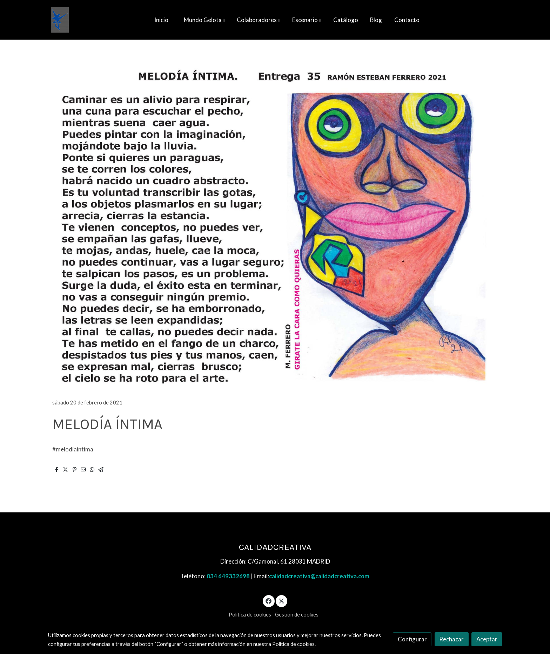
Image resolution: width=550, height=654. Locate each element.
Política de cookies (250, 615)
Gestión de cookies (296, 615)
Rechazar (451, 639)
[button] (162, 20)
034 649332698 (228, 576)
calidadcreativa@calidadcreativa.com (319, 576)
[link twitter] (282, 601)
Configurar (412, 639)
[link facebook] (269, 601)
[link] (60, 20)
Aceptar (486, 639)
